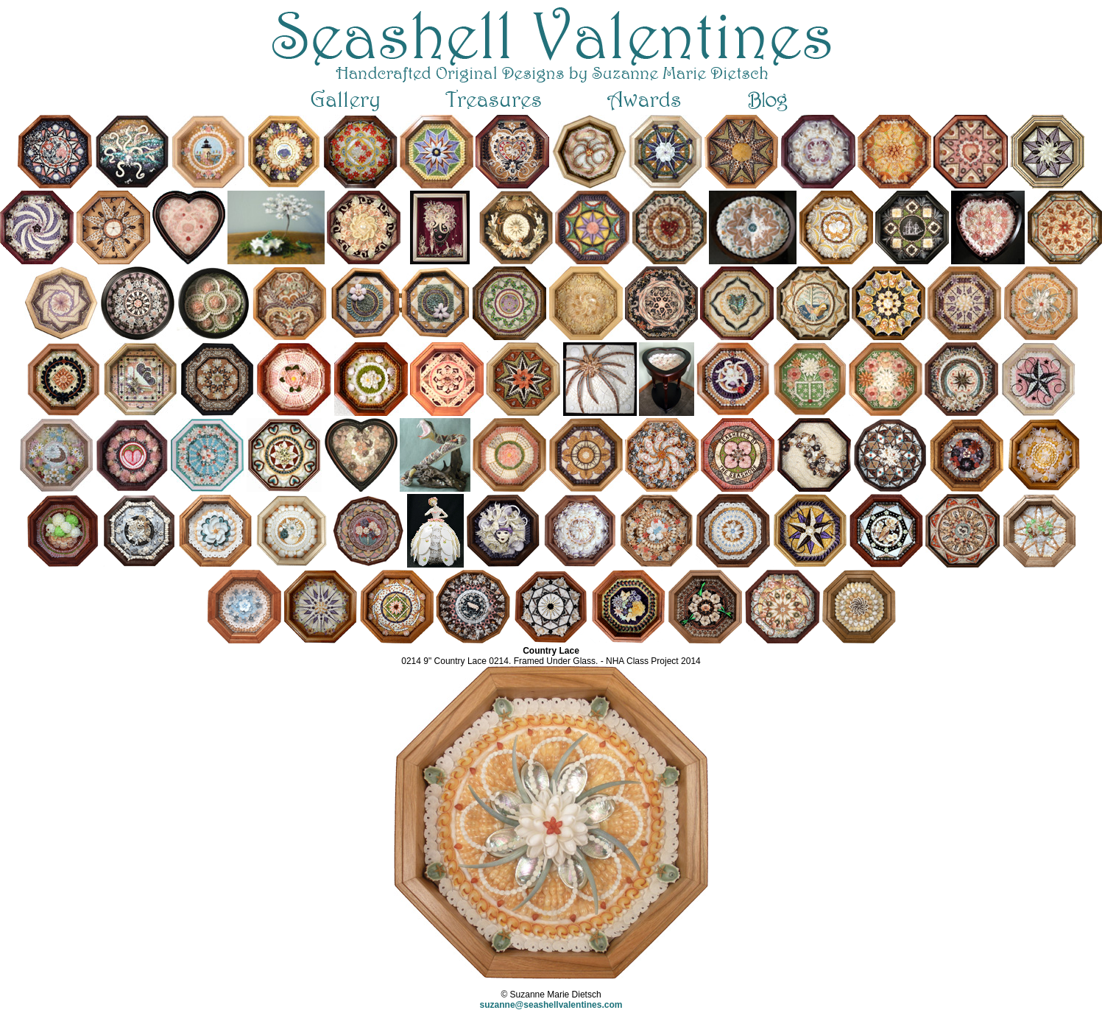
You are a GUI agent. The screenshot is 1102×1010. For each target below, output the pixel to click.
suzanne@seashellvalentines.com (551, 1005)
